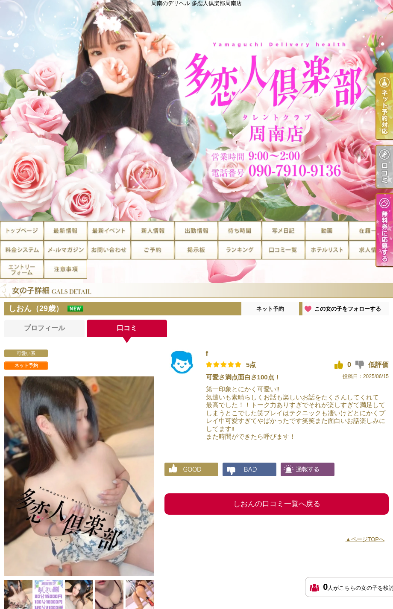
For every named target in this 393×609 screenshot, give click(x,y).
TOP (22, 230)
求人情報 (370, 249)
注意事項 (65, 269)
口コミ (283, 249)
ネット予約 (270, 309)
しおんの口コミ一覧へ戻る (276, 504)
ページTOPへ (368, 539)
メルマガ (65, 249)
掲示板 (196, 249)
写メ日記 (283, 230)
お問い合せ (109, 249)
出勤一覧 (196, 230)
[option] (79, 476)
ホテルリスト (327, 249)
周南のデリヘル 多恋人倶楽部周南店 (196, 110)
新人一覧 (152, 230)
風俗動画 (327, 230)
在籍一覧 (370, 230)
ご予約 (152, 249)
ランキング (239, 249)
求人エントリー (22, 269)
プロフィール (44, 328)
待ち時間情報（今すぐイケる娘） (239, 230)
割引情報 (109, 230)
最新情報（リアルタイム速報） (65, 230)
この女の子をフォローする (347, 309)
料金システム (22, 249)
